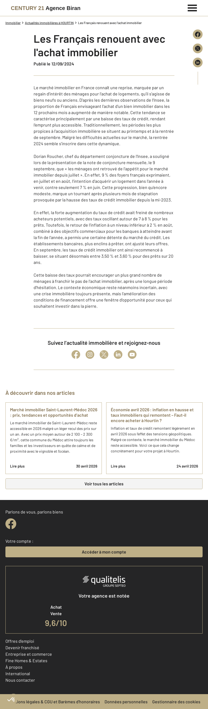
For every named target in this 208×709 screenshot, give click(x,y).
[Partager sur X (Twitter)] (198, 48)
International (17, 673)
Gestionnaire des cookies (176, 701)
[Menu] (192, 7)
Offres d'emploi (19, 641)
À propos (13, 667)
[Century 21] (45, 8)
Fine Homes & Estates (26, 660)
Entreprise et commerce (28, 654)
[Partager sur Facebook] (198, 34)
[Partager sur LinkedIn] (198, 62)
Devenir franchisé (22, 647)
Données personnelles (126, 701)
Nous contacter (20, 680)
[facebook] (10, 523)
